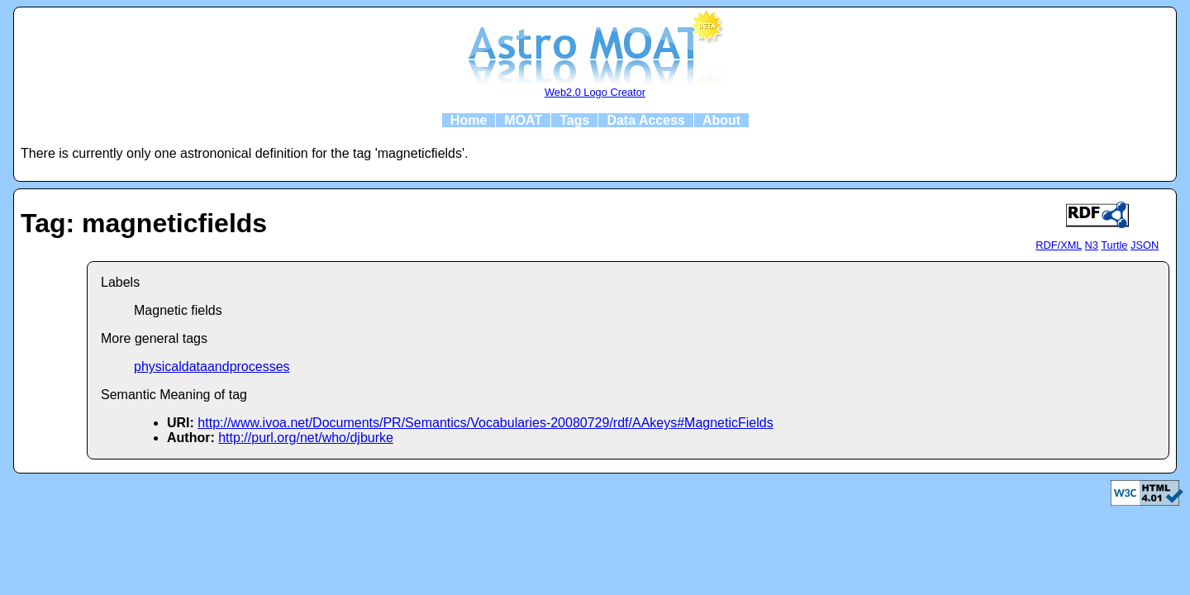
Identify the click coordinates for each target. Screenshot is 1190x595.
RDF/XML (1058, 245)
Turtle (1114, 245)
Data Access (646, 120)
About (721, 120)
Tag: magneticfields (144, 223)
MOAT (523, 120)
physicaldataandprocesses (212, 366)
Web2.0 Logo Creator (595, 92)
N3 (1091, 245)
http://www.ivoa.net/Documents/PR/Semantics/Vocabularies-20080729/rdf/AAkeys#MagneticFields (485, 423)
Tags (574, 120)
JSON (1144, 245)
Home (468, 120)
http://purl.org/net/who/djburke (305, 438)
